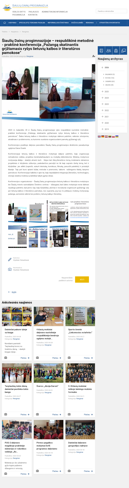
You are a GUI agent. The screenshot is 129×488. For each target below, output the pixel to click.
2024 (107, 98)
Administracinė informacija (55, 12)
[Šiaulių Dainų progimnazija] (7, 7)
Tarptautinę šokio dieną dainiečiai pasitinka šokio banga (16, 389)
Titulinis (5, 32)
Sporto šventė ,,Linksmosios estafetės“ (80, 331)
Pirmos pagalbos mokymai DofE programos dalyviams (47, 446)
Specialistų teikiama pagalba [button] (32, 23)
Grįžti (14, 292)
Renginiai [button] (90, 23)
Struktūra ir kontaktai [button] (109, 23)
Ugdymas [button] (12, 23)
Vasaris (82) (110, 81)
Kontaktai (32, 15)
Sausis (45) (109, 85)
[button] (110, 5)
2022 (107, 110)
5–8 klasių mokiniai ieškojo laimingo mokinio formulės (80, 389)
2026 (107, 68)
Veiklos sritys (19, 12)
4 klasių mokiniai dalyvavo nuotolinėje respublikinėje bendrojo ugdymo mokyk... (48, 334)
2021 (107, 117)
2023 (107, 104)
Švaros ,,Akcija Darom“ (47, 386)
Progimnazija (18, 15)
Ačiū (82, 279)
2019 (107, 129)
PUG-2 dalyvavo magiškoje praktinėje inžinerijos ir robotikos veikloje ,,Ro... (15, 447)
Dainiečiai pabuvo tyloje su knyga (16, 331)
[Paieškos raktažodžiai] (111, 11)
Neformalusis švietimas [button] (58, 23)
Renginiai (25, 32)
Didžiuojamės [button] (77, 23)
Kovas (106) (109, 78)
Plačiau (23, 358)
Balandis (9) (110, 74)
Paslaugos (34, 12)
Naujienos (15, 32)
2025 (107, 92)
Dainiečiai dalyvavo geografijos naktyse (78, 444)
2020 (107, 123)
